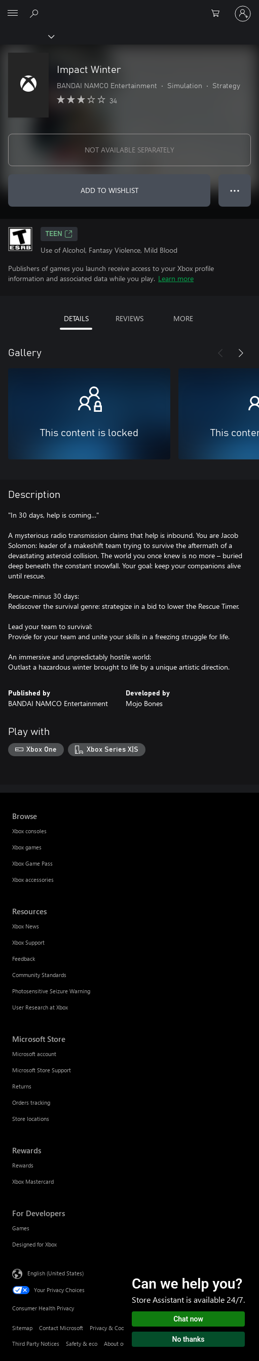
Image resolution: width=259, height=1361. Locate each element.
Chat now (188, 1319)
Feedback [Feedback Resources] (23, 958)
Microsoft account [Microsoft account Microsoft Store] (34, 1054)
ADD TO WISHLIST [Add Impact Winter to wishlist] (109, 190)
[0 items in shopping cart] (218, 14)
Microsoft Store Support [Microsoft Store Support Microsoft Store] (41, 1070)
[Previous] (220, 353)
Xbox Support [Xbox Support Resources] (28, 942)
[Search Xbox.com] (35, 13)
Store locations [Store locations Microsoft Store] (30, 1118)
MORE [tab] (183, 318)
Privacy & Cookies (112, 1328)
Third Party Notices (35, 1343)
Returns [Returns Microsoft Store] (21, 1086)
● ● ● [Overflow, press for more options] (235, 190)
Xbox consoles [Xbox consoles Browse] (29, 831)
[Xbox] (27, 36)
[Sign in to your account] (243, 14)
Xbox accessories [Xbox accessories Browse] (33, 879)
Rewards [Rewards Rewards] (22, 1165)
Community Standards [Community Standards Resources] (39, 974)
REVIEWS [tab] (129, 318)
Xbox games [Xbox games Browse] (27, 847)
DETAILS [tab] (76, 318)
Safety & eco (81, 1343)
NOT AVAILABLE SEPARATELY (129, 149)
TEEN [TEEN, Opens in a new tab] (59, 234)
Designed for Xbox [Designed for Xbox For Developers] (34, 1244)
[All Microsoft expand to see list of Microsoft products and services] (13, 14)
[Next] (241, 353)
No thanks (188, 1339)
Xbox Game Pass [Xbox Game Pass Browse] (32, 863)
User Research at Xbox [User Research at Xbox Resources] (40, 1007)
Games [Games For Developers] (20, 1228)
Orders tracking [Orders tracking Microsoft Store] (31, 1102)
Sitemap (22, 1328)
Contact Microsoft (61, 1328)
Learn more (176, 278)
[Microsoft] (129, 8)
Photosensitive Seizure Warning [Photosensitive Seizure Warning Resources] (51, 991)
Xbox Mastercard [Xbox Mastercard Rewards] (33, 1181)
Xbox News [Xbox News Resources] (25, 926)
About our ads (121, 1343)
